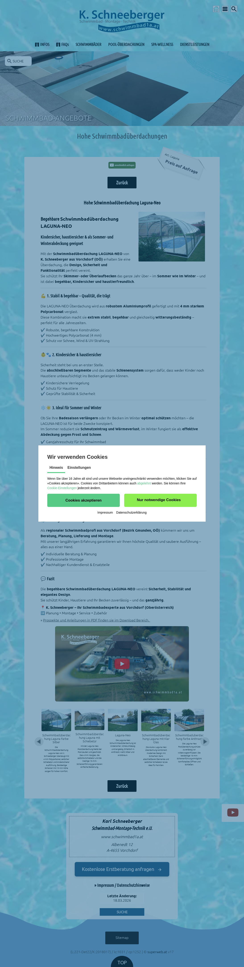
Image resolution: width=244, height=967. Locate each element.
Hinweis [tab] (56, 467)
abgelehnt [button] (144, 483)
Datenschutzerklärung (131, 512)
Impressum (105, 512)
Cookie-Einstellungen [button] (62, 488)
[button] (83, 500)
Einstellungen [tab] (79, 467)
